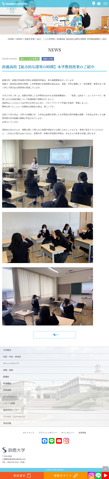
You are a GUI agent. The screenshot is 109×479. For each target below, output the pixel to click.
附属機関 (7, 383)
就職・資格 (8, 370)
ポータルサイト (10, 396)
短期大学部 (48, 58)
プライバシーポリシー (47, 433)
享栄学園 (7, 423)
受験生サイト (63, 475)
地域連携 (7, 390)
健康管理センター (11, 410)
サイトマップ (28, 433)
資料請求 (19, 475)
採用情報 (82, 433)
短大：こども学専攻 (29, 58)
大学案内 (7, 350)
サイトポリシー (67, 433)
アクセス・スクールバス (14, 416)
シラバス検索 (9, 403)
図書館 (6, 377)
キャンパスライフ (11, 363)
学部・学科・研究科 (12, 357)
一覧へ (54, 334)
